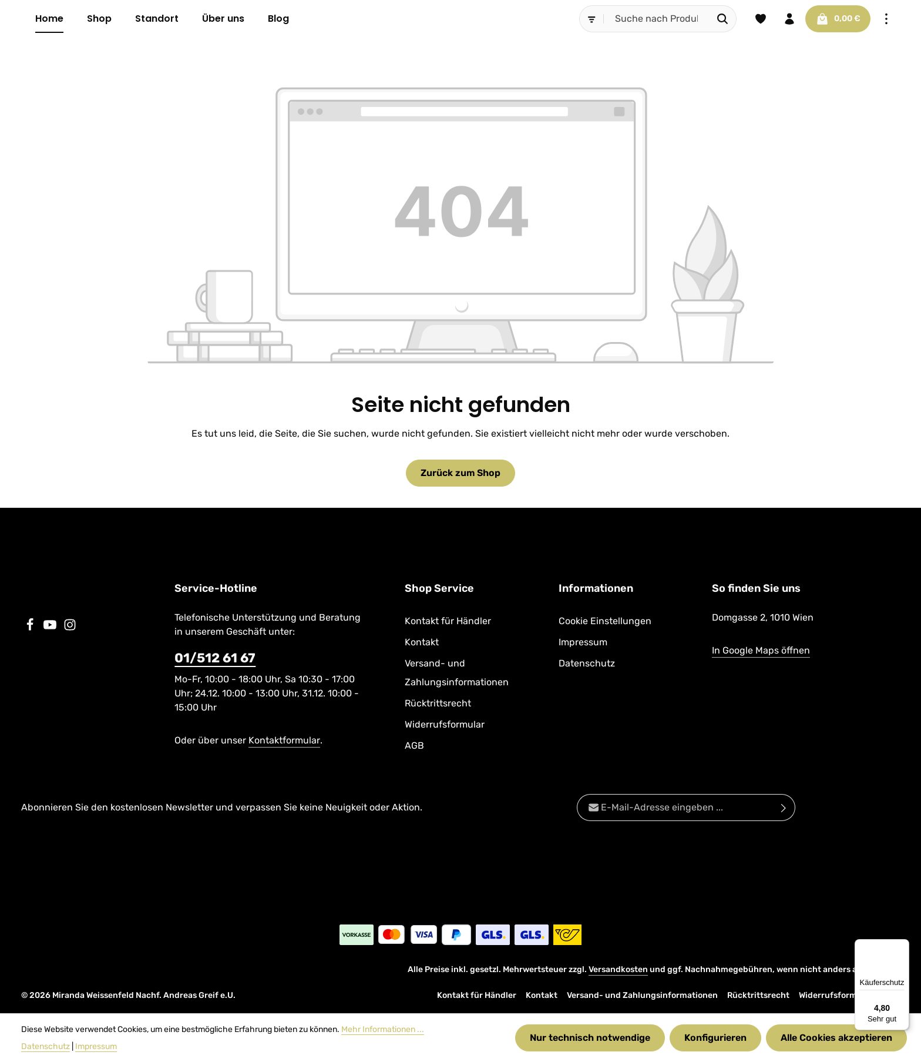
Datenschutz (587, 663)
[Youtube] (51, 628)
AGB (414, 745)
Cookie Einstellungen (605, 621)
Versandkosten (618, 969)
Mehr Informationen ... (382, 1029)
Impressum (583, 642)
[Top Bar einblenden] (886, 18)
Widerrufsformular (445, 724)
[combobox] (656, 18)
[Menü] (902, 946)
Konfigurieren (715, 1037)
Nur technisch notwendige (590, 1037)
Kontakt (422, 642)
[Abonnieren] (783, 807)
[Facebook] (31, 628)
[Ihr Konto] (789, 18)
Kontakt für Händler (448, 621)
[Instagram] (69, 628)
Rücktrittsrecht (438, 703)
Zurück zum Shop (461, 472)
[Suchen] (722, 18)
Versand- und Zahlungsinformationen (457, 673)
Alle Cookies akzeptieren (836, 1037)
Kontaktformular (284, 740)
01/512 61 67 (215, 658)
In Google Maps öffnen (761, 650)
